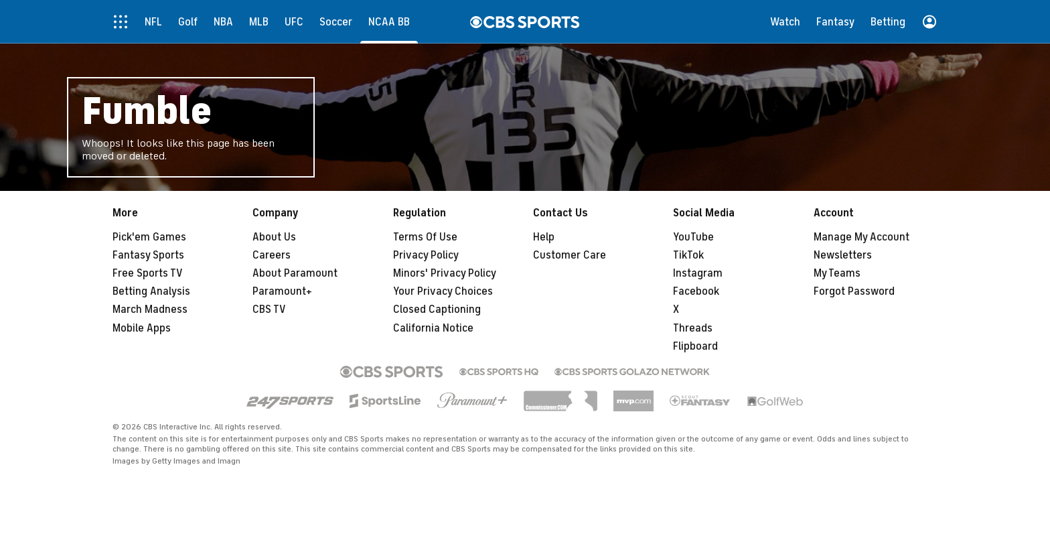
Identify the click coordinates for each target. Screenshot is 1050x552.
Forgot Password (854, 291)
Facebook (696, 291)
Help (543, 237)
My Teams (837, 273)
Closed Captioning (437, 309)
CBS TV (269, 309)
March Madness (150, 309)
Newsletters (843, 255)
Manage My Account (861, 237)
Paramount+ (282, 291)
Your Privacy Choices (443, 291)
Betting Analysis (151, 291)
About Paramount (295, 273)
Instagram (698, 273)
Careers (271, 255)
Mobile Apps (141, 328)
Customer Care (569, 255)
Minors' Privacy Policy (444, 273)
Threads (692, 328)
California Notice (433, 328)
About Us (274, 237)
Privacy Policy (426, 255)
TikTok (688, 255)
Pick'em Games (149, 237)
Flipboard (695, 346)
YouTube (693, 237)
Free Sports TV (147, 273)
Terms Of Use (425, 237)
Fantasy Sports (148, 255)
